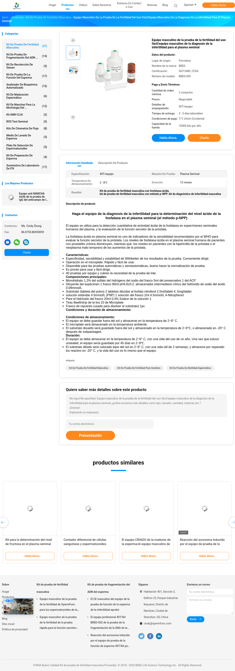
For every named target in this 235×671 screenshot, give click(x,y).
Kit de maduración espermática (26, 96)
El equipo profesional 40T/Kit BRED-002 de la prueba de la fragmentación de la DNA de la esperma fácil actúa (109, 623)
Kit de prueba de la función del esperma (26, 76)
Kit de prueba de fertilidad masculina (26, 46)
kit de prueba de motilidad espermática (190, 368)
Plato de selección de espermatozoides (26, 147)
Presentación (90, 435)
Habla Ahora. (219, 5)
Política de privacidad (15, 629)
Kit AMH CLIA (26, 115)
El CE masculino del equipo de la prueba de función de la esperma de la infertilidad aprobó (110, 604)
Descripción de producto (113, 162)
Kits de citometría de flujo (26, 128)
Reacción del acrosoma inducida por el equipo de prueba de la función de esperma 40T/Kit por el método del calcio (110, 641)
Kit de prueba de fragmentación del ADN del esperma (108, 588)
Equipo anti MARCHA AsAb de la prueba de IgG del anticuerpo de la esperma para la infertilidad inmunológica (33, 196)
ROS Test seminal (26, 121)
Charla (26, 252)
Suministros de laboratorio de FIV (26, 167)
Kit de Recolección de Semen (26, 66)
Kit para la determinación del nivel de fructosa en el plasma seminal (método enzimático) (28, 544)
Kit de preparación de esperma (26, 157)
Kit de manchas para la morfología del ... (26, 106)
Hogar (5, 591)
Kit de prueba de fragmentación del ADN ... (26, 56)
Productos (8, 597)
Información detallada (79, 162)
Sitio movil (8, 624)
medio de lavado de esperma (26, 137)
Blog (4, 618)
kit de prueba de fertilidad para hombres (138, 368)
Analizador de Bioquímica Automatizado (26, 86)
